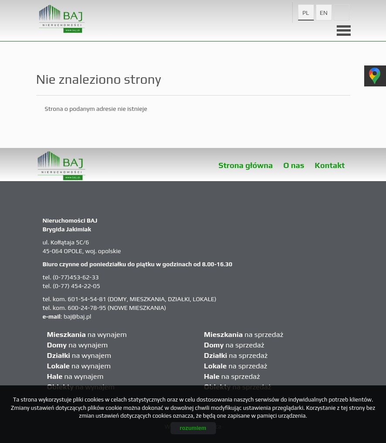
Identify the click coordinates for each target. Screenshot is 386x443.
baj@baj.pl (78, 316)
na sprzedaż (244, 334)
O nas (294, 165)
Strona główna (246, 165)
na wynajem (87, 334)
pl (305, 12)
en (324, 12)
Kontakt (330, 165)
